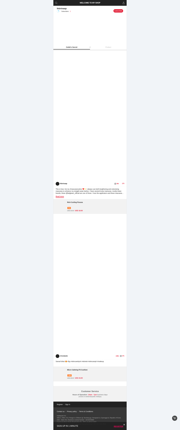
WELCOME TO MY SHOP (90, 3)
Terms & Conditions (86, 411)
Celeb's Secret (71, 47)
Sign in (67, 404)
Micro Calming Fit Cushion (77, 370)
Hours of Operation (80, 395)
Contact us (61, 411)
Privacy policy (72, 411)
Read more (60, 196)
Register (118, 426)
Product (108, 47)
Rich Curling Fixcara (75, 202)
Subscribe (118, 11)
